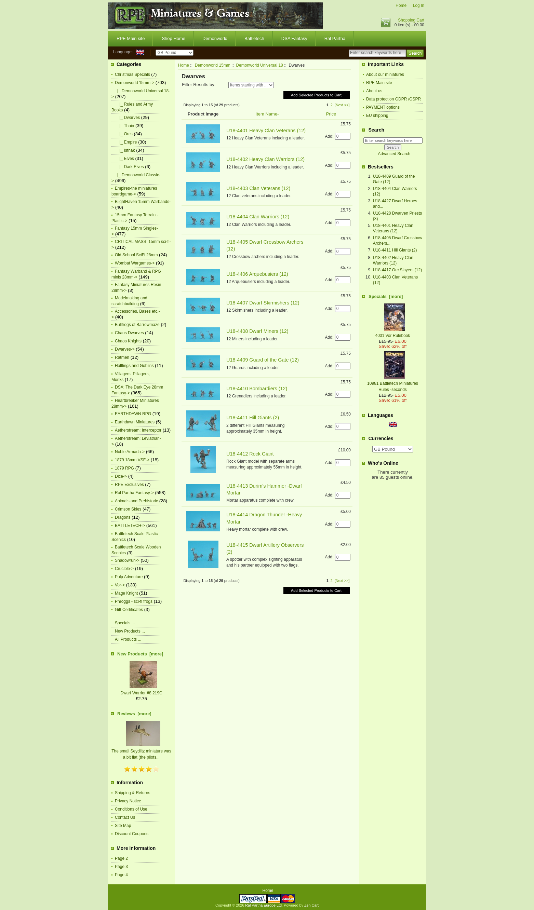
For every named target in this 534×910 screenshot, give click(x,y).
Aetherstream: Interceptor (138, 430)
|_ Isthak (125, 150)
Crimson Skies (128, 509)
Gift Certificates (129, 609)
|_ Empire (126, 142)
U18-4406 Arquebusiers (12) (257, 274)
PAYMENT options (383, 107)
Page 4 (121, 874)
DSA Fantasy (294, 38)
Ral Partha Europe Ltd (263, 905)
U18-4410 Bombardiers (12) (256, 388)
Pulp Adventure (129, 576)
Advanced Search (394, 153)
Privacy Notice (128, 801)
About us (374, 91)
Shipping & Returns (132, 792)
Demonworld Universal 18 (259, 65)
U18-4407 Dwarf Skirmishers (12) (262, 302)
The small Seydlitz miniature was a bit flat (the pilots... (141, 751)
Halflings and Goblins (134, 365)
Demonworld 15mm (212, 65)
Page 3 (121, 866)
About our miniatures (385, 74)
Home (401, 5)
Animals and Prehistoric (136, 501)
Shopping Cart (411, 20)
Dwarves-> (125, 349)
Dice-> (121, 476)
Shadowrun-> (127, 560)
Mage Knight (126, 593)
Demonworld (214, 38)
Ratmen (122, 357)
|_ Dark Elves (129, 166)
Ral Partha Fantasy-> (134, 492)
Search (376, 130)
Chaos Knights (128, 341)
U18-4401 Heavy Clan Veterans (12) (266, 130)
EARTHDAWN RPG (133, 413)
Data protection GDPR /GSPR (393, 99)
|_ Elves (124, 158)
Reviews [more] (134, 713)
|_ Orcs (124, 134)
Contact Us (125, 817)
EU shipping (377, 115)
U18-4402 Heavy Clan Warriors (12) (265, 159)
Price (331, 114)
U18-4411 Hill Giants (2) (252, 417)
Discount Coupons (131, 833)
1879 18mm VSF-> (132, 460)
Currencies (380, 438)
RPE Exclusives (129, 484)
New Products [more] (140, 653)
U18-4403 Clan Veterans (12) (258, 188)
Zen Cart (311, 905)
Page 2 (121, 858)
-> (134, 82)
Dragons (122, 517)
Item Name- (267, 114)
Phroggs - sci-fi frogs (133, 601)
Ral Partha (334, 38)
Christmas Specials (132, 74)
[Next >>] (342, 105)
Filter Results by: (198, 84)
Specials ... (125, 623)
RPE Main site (131, 38)
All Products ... (128, 639)
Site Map (123, 825)
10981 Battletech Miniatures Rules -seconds (392, 383)
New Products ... (130, 631)
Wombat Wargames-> (135, 263)
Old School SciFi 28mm (136, 255)
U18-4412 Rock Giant (249, 454)
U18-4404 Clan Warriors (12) (257, 216)
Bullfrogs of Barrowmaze (137, 324)
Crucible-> (124, 568)
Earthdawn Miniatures (135, 422)
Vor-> (120, 585)
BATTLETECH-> (130, 525)
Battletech (254, 38)
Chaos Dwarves (129, 332)
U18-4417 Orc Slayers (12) (397, 270)
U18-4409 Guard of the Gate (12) (262, 360)
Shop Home (173, 38)
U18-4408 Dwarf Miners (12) (257, 331)
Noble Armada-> (130, 451)
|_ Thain (124, 125)
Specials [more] (386, 296)
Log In (418, 5)
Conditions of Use (131, 809)
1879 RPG (124, 468)
